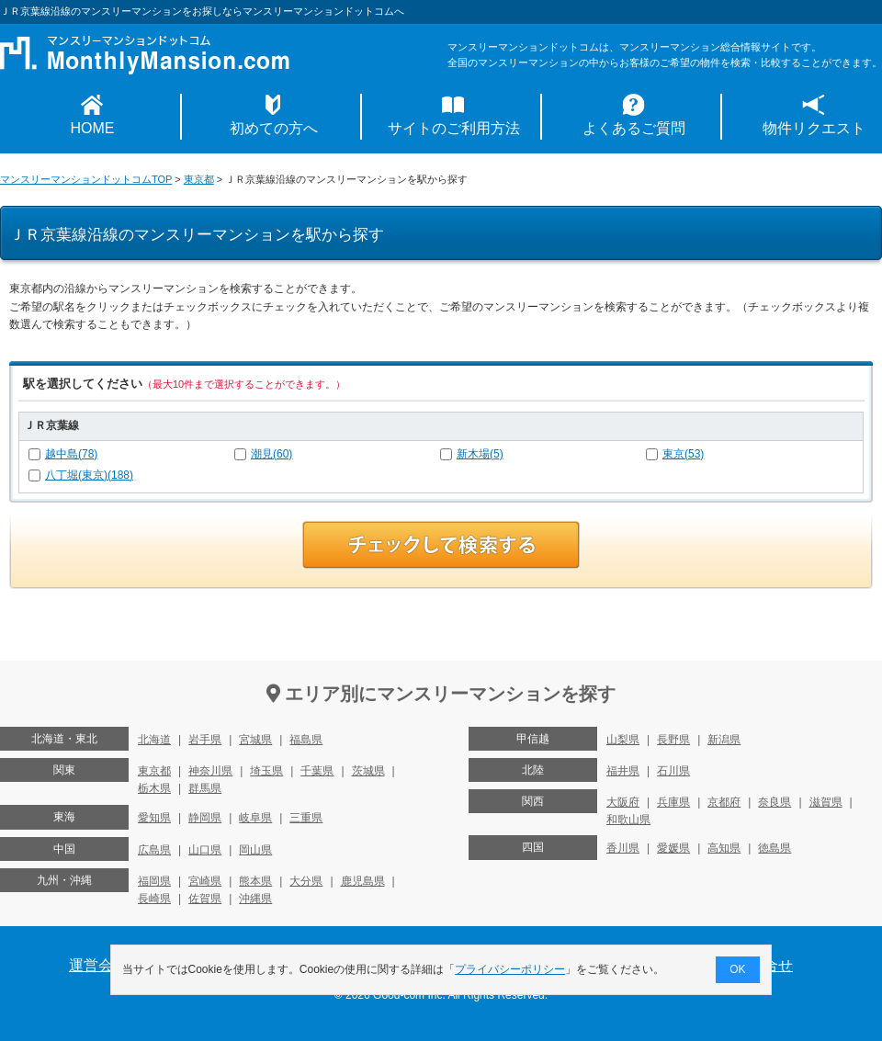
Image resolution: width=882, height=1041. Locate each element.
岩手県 (204, 739)
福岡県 (154, 881)
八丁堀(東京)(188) (89, 475)
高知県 (724, 848)
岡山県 (255, 849)
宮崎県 (204, 881)
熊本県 (255, 881)
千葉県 (317, 770)
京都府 (724, 802)
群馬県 (204, 788)
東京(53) (683, 453)
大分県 (305, 881)
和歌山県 (628, 819)
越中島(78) (71, 453)
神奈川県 (210, 770)
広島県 (154, 849)
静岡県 (204, 817)
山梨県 (622, 739)
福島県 (305, 739)
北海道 (154, 739)
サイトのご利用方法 (454, 128)
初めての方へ (274, 128)
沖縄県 (255, 898)
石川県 (673, 770)
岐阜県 (255, 817)
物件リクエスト (814, 128)
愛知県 (154, 817)
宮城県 (255, 739)
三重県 (305, 817)
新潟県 (724, 739)
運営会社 (98, 965)
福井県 (622, 770)
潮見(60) (271, 453)
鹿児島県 (363, 881)
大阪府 (622, 802)
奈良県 (774, 802)
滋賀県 (825, 802)
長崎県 (154, 898)
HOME (93, 128)
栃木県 (154, 788)
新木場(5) (480, 453)
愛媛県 (673, 848)
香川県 (622, 848)
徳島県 (774, 848)
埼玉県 (266, 770)
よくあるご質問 (633, 128)
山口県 (204, 849)
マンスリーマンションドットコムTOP (86, 179)
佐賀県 (204, 898)
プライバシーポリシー (511, 969)
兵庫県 (673, 802)
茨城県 (368, 770)
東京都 (199, 179)
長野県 (673, 739)
